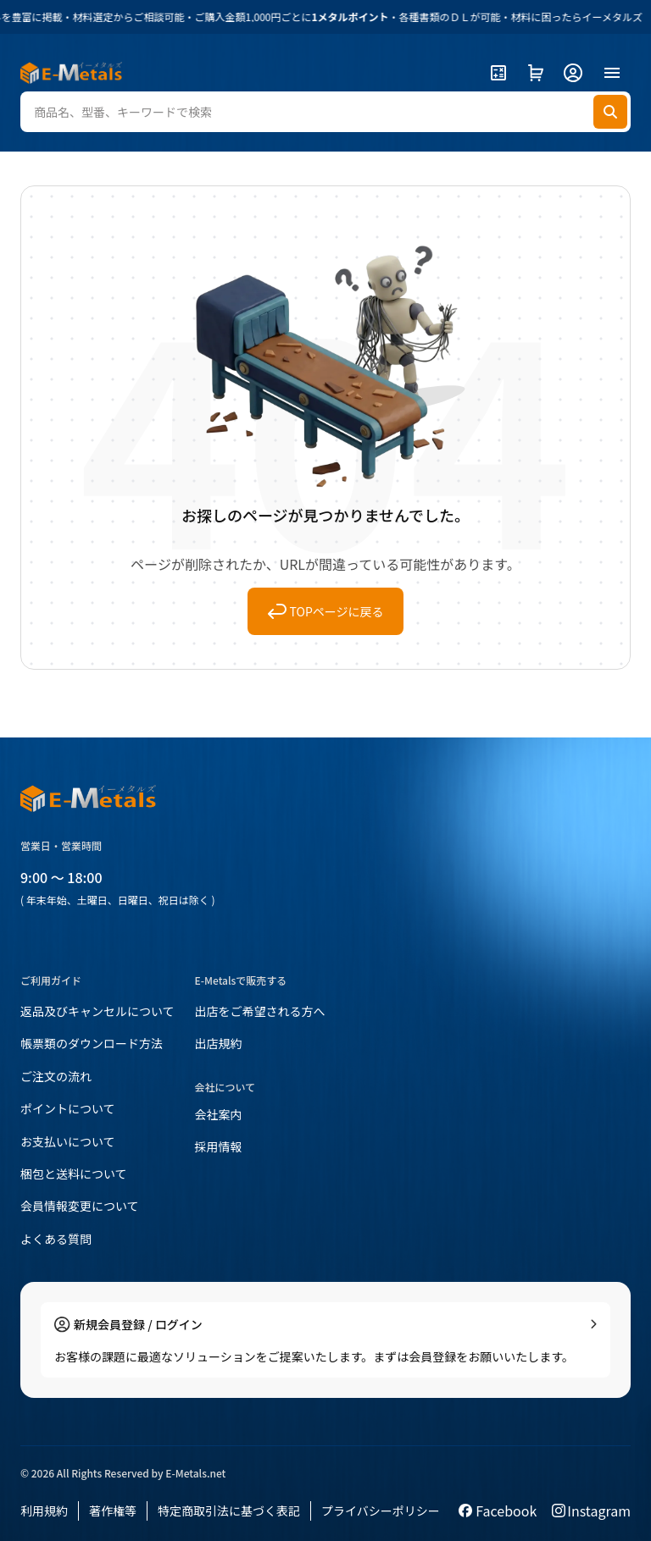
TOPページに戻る (326, 611)
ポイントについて (67, 1108)
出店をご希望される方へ (260, 1010)
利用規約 (44, 1510)
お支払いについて (67, 1141)
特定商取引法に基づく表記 (229, 1510)
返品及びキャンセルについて (97, 1010)
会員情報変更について (79, 1205)
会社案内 (218, 1114)
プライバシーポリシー (380, 1510)
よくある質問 (56, 1238)
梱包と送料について (73, 1173)
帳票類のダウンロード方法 (91, 1043)
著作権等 (112, 1510)
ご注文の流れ (56, 1076)
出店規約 (218, 1043)
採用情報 (218, 1146)
